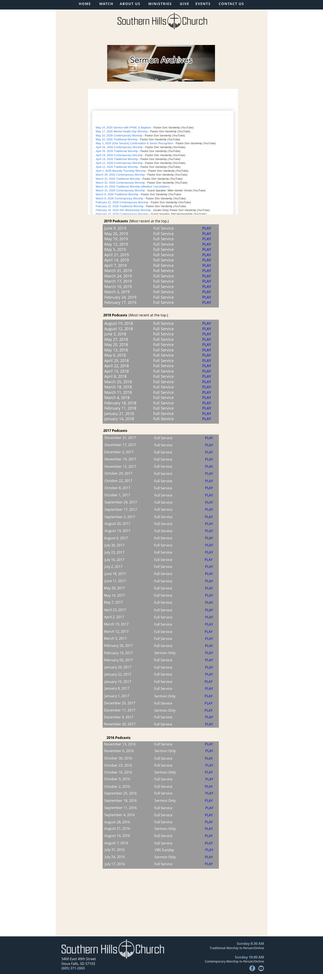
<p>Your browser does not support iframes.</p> (163, 152)
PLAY (209, 765)
